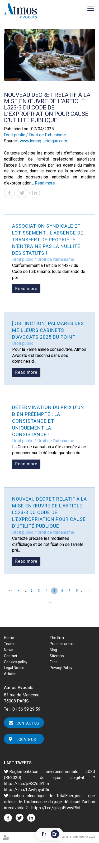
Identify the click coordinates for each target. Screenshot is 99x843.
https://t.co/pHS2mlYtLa (26, 783)
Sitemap (57, 656)
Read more (45, 183)
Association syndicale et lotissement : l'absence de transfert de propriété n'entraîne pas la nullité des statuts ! (47, 239)
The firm (57, 638)
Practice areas (62, 644)
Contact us (28, 723)
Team (9, 644)
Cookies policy (15, 662)
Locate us (26, 739)
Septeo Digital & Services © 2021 (72, 837)
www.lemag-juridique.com (43, 140)
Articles (10, 674)
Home (9, 638)
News (8, 650)
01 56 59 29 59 (26, 709)
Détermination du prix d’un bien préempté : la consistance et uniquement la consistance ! (48, 421)
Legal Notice (14, 668)
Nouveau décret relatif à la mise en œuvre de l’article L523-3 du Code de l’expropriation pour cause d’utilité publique (49, 512)
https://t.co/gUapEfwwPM (55, 807)
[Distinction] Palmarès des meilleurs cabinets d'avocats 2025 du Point (48, 330)
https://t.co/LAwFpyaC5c (27, 789)
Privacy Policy (61, 668)
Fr (44, 834)
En (55, 834)
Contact (10, 656)
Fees (54, 662)
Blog (53, 650)
